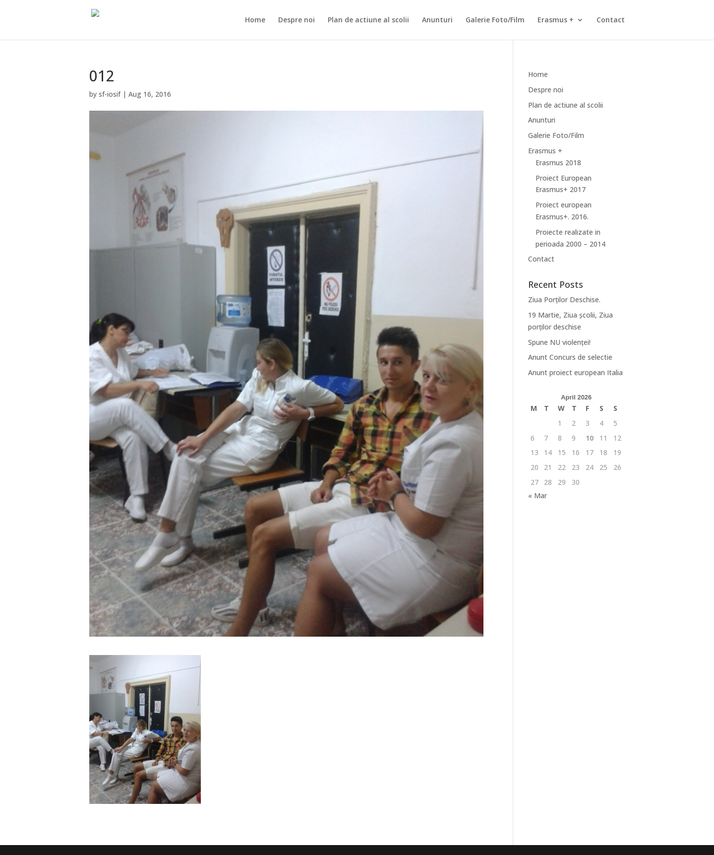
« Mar (537, 495)
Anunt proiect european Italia (575, 372)
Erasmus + (555, 20)
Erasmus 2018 (558, 162)
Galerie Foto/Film (495, 20)
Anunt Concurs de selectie (570, 357)
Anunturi (437, 20)
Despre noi (296, 20)
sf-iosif (109, 94)
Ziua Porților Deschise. (564, 299)
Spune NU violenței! (559, 342)
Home (255, 20)
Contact (610, 20)
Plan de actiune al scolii (368, 20)
